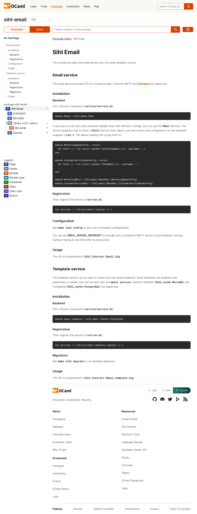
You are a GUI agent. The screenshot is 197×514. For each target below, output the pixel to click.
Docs (40, 29)
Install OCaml (129, 419)
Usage (11, 68)
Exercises (127, 465)
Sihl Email (17, 108)
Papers (126, 472)
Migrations (15, 91)
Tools (44, 6)
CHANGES (19, 113)
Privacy (154, 508)
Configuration (15, 63)
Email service (13, 45)
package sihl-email (15, 104)
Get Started (129, 426)
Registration (16, 59)
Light (152, 390)
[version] (40, 19)
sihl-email (15, 19)
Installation (13, 50)
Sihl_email (20, 128)
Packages (57, 6)
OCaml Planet (61, 488)
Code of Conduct (180, 508)
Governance (132, 508)
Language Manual (132, 442)
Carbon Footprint (103, 508)
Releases (58, 426)
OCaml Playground (132, 480)
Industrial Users (62, 434)
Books (125, 457)
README (18, 118)
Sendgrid (143, 83)
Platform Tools (130, 434)
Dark (166, 390)
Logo (125, 488)
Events (57, 481)
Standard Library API (134, 449)
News (87, 6)
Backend (14, 54)
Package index (62, 38)
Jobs (56, 496)
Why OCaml (59, 449)
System (182, 390)
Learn (33, 6)
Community (73, 6)
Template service (15, 73)
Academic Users (62, 442)
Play (96, 6)
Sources (17, 132)
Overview (17, 29)
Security (78, 508)
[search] (188, 6)
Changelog (59, 419)
